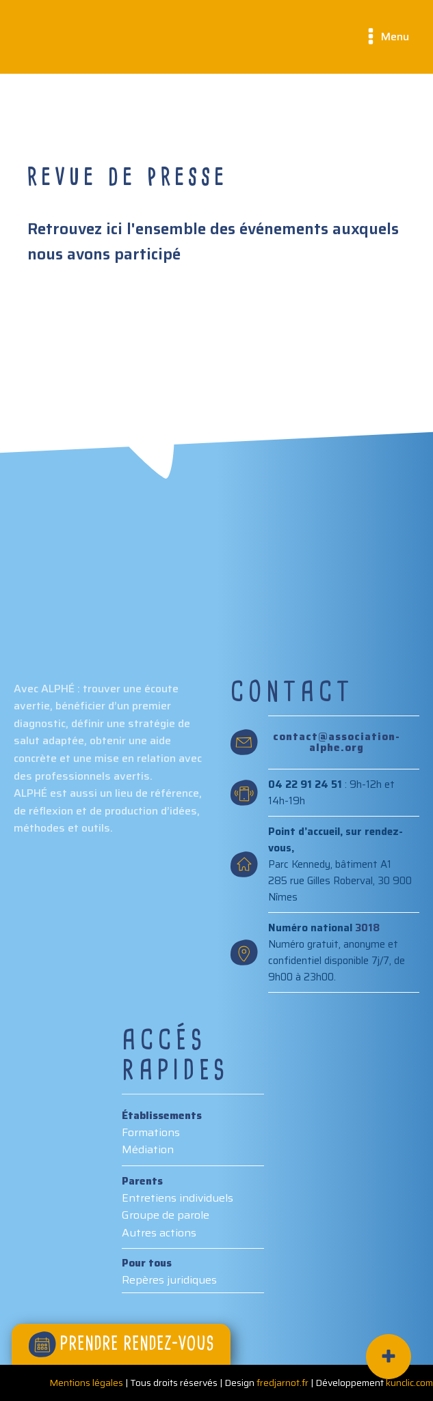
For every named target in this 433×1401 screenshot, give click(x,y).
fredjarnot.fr (283, 1382)
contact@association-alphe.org (336, 742)
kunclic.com (409, 1382)
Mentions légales (86, 1382)
